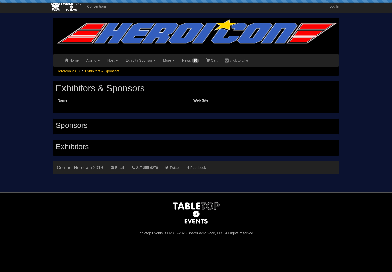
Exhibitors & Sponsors (102, 71)
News (190, 60)
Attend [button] (93, 60)
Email (117, 168)
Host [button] (112, 60)
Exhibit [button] (140, 60)
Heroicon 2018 (68, 71)
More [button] (169, 60)
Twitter (172, 168)
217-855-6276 (145, 168)
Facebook (196, 168)
